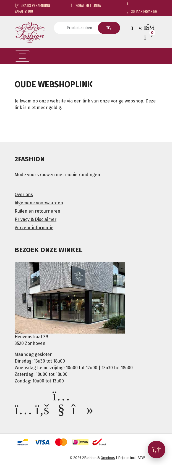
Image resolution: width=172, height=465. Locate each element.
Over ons (24, 194)
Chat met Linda (86, 5)
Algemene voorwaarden (39, 202)
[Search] (81, 28)
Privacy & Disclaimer (35, 219)
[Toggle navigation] (22, 56)
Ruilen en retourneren (37, 211)
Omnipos (108, 458)
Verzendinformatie (34, 227)
